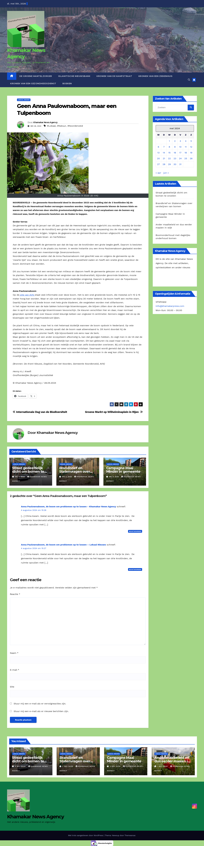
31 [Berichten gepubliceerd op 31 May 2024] (180, 164)
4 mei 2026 (20, 766)
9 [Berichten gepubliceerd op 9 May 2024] (175, 146)
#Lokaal (51, 125)
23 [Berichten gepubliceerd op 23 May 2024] (175, 158)
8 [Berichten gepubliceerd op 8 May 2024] (169, 146)
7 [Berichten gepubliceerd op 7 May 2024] (164, 146)
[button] (189, 79)
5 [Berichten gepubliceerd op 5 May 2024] (191, 141)
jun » (166, 172)
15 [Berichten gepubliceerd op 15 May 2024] (169, 152)
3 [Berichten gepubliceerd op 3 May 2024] (180, 141)
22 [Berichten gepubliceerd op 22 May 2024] (169, 158)
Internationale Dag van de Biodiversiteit (40, 412)
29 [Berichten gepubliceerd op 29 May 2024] (169, 164)
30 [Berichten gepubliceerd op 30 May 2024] (175, 164)
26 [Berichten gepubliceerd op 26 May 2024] (191, 158)
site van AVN (27, 294)
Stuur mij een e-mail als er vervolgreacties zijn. (40, 703)
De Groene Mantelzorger (35, 76)
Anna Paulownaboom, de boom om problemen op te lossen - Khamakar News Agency (68, 506)
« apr (158, 172)
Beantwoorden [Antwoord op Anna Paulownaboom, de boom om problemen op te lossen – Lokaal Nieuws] (135, 569)
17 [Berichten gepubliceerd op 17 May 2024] (180, 152)
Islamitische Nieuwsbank (74, 76)
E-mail (14, 669)
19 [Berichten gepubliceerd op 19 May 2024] (191, 152)
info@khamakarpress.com (170, 306)
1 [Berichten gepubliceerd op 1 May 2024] (169, 141)
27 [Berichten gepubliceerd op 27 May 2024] (158, 164)
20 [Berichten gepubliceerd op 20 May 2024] (158, 158)
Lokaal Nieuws (24, 100)
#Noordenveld (75, 125)
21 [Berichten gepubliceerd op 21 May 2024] (164, 158)
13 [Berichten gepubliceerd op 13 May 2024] (158, 152)
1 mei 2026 (162, 766)
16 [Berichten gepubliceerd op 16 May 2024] (175, 152)
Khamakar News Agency (45, 122)
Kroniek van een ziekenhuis (155, 76)
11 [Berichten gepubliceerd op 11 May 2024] (186, 146)
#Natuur (61, 125)
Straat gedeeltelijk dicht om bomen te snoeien (28, 471)
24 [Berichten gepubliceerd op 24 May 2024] (180, 158)
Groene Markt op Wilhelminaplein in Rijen (114, 412)
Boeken (67, 83)
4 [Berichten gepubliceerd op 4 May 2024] (185, 141)
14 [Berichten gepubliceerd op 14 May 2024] (164, 152)
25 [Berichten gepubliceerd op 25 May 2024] (185, 158)
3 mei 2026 (68, 766)
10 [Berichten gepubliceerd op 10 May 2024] (180, 146)
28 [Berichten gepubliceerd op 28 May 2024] (163, 164)
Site (12, 686)
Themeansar (130, 835)
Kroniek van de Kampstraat (114, 76)
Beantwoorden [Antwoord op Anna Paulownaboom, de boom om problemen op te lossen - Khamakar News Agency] (135, 531)
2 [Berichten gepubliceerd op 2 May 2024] (175, 141)
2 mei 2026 (115, 766)
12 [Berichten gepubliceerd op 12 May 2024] (191, 146)
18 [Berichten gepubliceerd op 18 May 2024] (186, 152)
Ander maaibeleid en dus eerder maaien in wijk (172, 761)
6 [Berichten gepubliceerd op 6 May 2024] (158, 146)
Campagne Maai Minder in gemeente (123, 470)
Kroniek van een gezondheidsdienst (33, 83)
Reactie (15, 594)
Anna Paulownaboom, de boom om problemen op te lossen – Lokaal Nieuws (63, 544)
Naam (14, 653)
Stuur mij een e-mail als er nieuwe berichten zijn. (41, 711)
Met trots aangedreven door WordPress (86, 835)
